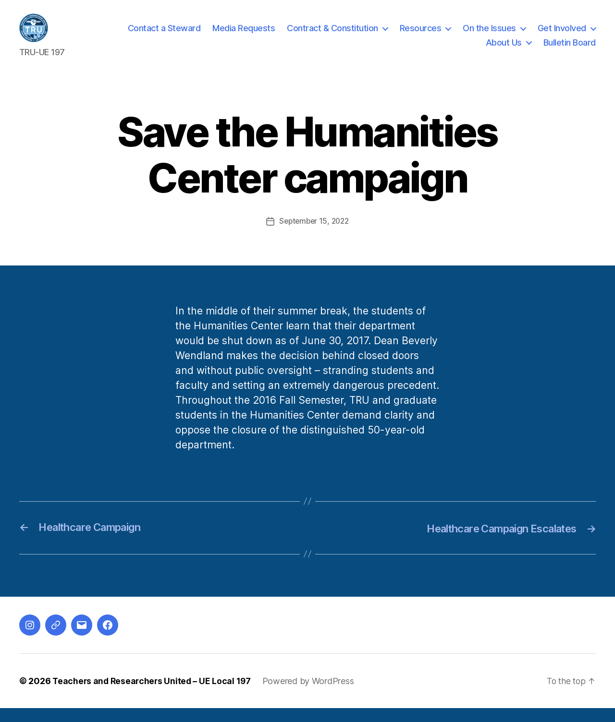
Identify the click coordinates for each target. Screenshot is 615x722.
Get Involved (562, 35)
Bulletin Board (569, 50)
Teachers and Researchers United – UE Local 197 (153, 695)
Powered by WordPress (312, 695)
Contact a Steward (164, 35)
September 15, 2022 (314, 235)
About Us (504, 50)
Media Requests (243, 35)
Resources (421, 35)
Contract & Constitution (332, 35)
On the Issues (489, 35)
